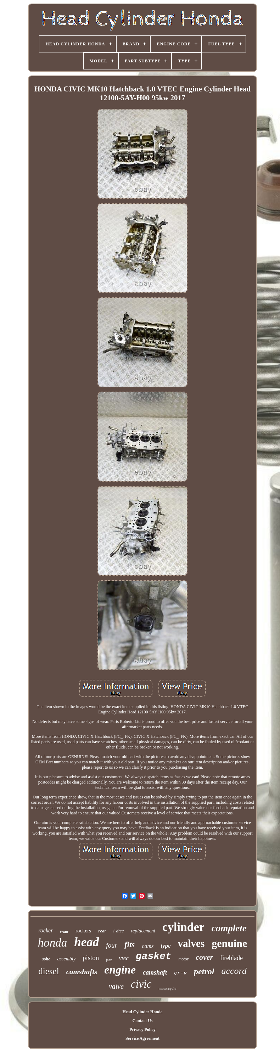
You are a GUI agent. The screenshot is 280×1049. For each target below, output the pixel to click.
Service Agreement (142, 1038)
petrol (204, 971)
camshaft (155, 972)
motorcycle (167, 988)
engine (120, 969)
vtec (123, 958)
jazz (109, 960)
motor (184, 959)
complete (229, 928)
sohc (46, 959)
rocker (45, 930)
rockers (83, 930)
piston (91, 957)
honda (52, 942)
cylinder (183, 926)
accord (233, 971)
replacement (143, 930)
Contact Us (142, 1020)
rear (102, 930)
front (64, 932)
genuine (229, 943)
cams (147, 946)
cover (204, 957)
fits (129, 944)
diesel (48, 971)
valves (191, 943)
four (111, 945)
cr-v (180, 973)
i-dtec (118, 930)
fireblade (231, 957)
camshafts (81, 971)
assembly (66, 958)
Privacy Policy (142, 1029)
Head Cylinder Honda (142, 1011)
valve (116, 986)
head (86, 942)
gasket (154, 956)
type (165, 945)
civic (141, 984)
